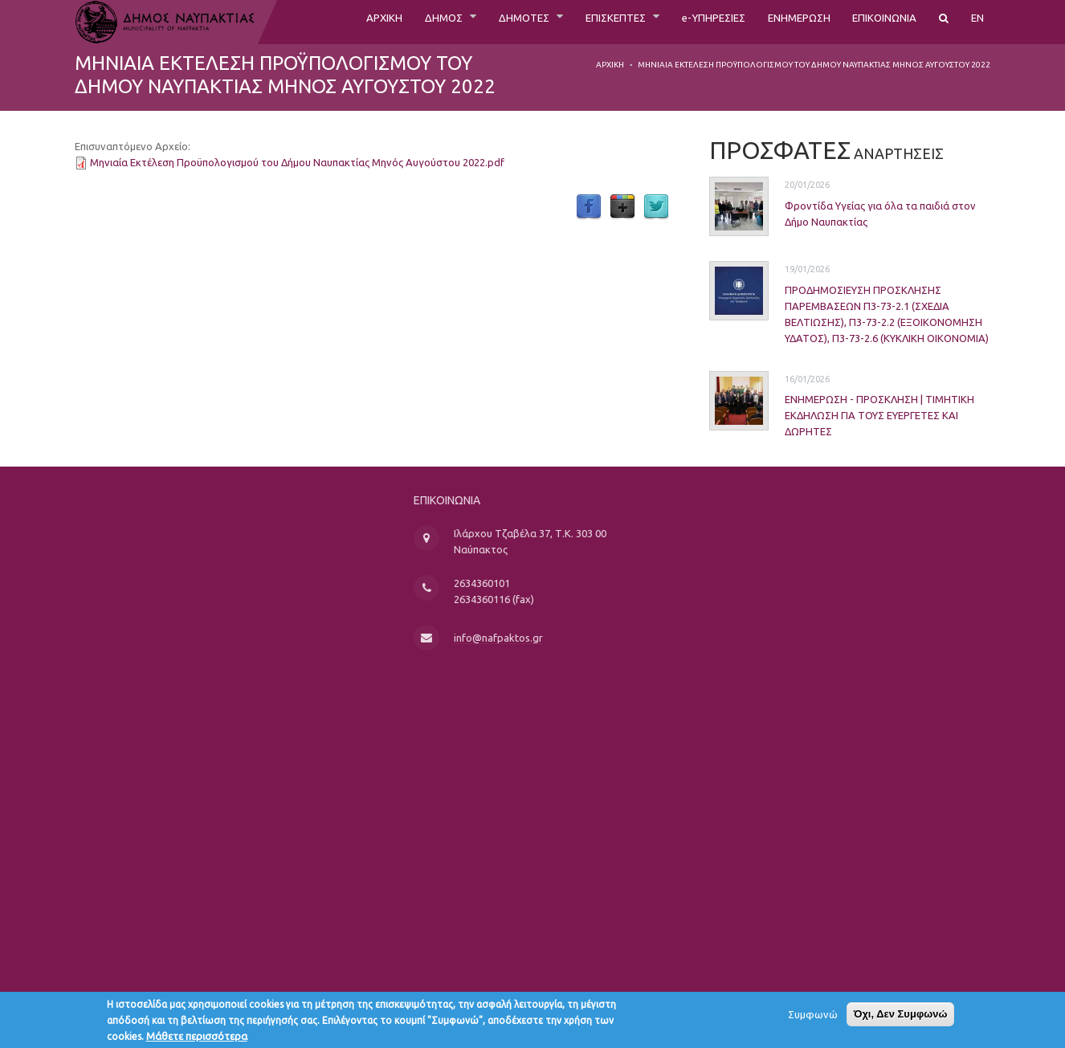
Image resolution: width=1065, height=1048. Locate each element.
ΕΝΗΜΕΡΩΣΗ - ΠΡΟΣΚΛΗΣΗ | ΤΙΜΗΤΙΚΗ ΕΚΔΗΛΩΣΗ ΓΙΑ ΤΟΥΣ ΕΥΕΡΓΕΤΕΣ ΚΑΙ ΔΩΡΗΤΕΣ (851, 415)
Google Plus (622, 207)
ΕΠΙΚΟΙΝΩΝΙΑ (875, 21)
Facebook (589, 207)
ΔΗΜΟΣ (373, 21)
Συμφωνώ (813, 1018)
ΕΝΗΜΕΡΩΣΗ (775, 21)
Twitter (656, 207)
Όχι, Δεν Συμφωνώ (901, 1018)
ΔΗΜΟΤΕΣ (462, 21)
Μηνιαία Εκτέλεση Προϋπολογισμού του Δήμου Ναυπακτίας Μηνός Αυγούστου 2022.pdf (297, 162)
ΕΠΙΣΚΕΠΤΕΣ (566, 21)
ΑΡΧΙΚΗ (306, 21)
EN (977, 21)
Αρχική (610, 64)
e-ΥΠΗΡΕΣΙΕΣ (677, 21)
